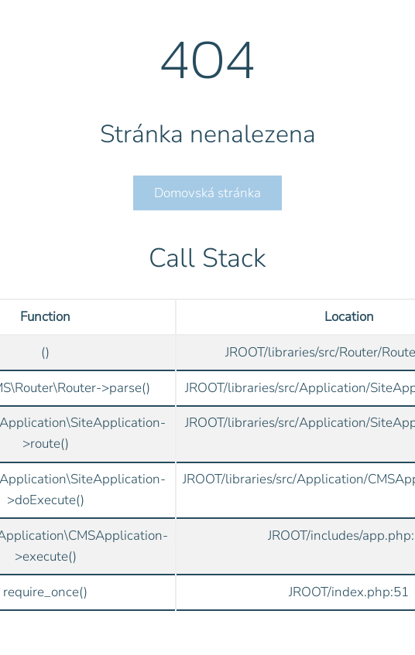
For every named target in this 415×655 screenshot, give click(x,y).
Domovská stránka (207, 193)
